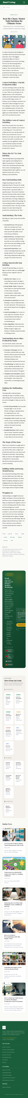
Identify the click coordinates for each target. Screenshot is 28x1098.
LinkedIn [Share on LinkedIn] (5, 537)
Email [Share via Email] (12, 540)
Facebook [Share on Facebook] (10, 533)
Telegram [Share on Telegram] (20, 537)
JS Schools (5, 1060)
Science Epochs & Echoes (8, 1077)
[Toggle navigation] (24, 2)
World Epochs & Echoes (8, 1080)
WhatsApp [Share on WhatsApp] (12, 537)
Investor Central (6, 1047)
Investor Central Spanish (8, 1049)
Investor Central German (8, 1052)
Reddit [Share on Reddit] (22, 533)
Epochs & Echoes (6, 1054)
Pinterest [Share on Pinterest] (6, 540)
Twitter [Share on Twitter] (16, 533)
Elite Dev (4, 1062)
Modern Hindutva (6, 1087)
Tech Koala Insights (7, 1075)
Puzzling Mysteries (6, 1057)
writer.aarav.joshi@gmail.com (9, 1038)
